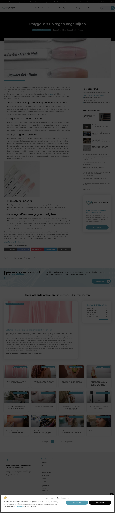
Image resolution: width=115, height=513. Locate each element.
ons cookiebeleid (19, 506)
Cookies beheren (100, 502)
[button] (110, 498)
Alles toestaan (77, 502)
